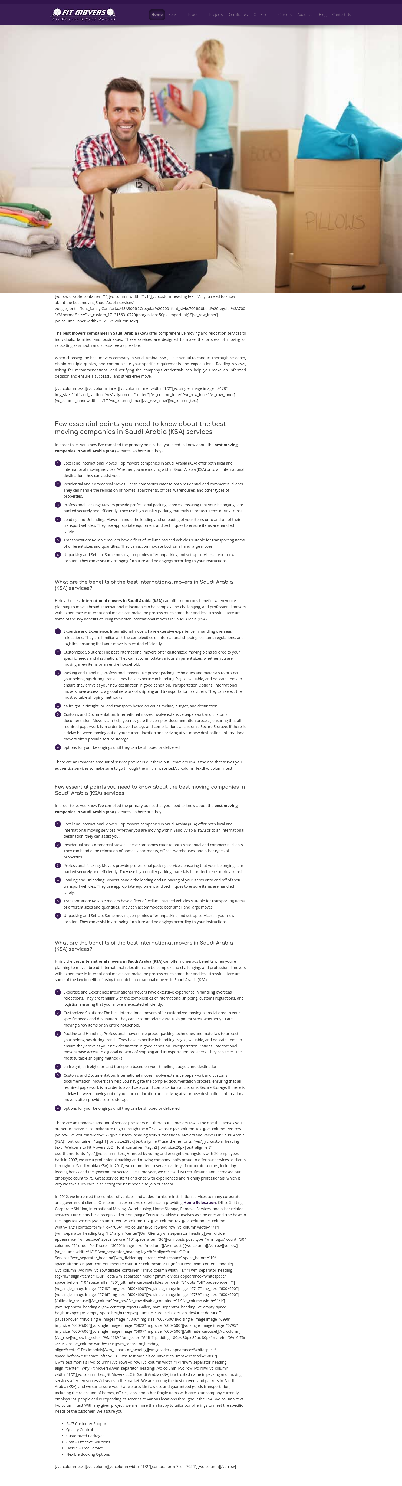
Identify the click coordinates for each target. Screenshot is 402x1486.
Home (157, 14)
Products (195, 14)
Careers (285, 14)
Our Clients (262, 14)
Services (175, 14)
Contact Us (341, 14)
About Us (305, 14)
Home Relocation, (200, 1202)
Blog (322, 14)
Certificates (238, 14)
